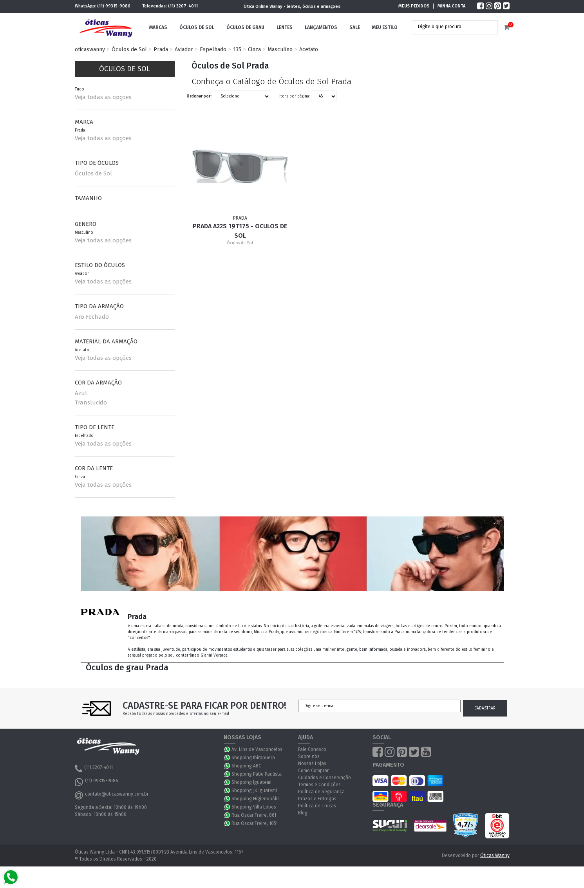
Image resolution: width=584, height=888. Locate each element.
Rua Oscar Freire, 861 (253, 815)
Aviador (184, 49)
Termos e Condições (319, 784)
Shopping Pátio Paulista (256, 774)
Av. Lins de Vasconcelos (256, 749)
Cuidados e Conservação (324, 777)
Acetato (308, 49)
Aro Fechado (92, 316)
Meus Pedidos (413, 6)
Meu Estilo (385, 27)
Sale (354, 27)
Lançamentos (321, 27)
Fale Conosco (312, 749)
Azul (81, 393)
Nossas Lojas (312, 763)
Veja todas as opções (103, 97)
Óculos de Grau (245, 27)
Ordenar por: (199, 96)
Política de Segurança (321, 791)
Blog (302, 813)
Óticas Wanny (495, 855)
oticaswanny (90, 49)
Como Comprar (313, 770)
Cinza (254, 49)
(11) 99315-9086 (113, 6)
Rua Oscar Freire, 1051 (254, 823)
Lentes (285, 27)
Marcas (158, 27)
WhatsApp (227, 749)
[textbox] (449, 26)
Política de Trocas (317, 806)
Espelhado (213, 49)
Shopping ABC (246, 766)
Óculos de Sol (196, 27)
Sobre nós (309, 756)
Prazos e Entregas (317, 798)
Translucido (91, 402)
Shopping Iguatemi (251, 782)
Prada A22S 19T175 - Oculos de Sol (240, 230)
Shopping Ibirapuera (253, 757)
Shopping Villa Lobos (253, 807)
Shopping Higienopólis (255, 798)
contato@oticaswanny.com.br (111, 795)
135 (237, 49)
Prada (161, 49)
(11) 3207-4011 (183, 6)
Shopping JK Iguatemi (254, 790)
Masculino (280, 49)
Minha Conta (451, 6)
